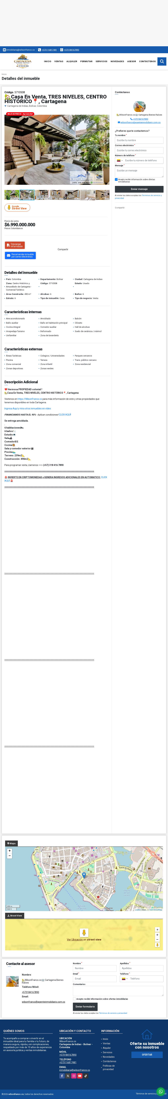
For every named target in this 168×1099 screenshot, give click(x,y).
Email (76, 973)
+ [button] (10, 851)
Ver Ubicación (75, 939)
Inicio (47, 61)
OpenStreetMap (155, 910)
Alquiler (71, 61)
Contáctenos (147, 61)
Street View (18, 207)
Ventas (58, 61)
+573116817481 (49, 50)
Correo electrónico (125, 145)
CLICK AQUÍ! (65, 414)
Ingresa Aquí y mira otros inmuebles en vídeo (27, 408)
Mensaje (119, 165)
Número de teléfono (125, 155)
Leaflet (137, 910)
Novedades (117, 61)
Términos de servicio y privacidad (113, 1013)
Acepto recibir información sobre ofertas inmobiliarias (102, 999)
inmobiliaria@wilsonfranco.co (74, 1070)
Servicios (101, 61)
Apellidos (125, 963)
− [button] (10, 856)
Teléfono (125, 973)
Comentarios (79, 984)
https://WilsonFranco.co (30, 399)
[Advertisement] (84, 23)
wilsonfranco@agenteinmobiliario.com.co (141, 122)
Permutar (86, 61)
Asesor (131, 61)
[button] (106, 113)
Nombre (77, 963)
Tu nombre (121, 135)
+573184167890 (71, 50)
